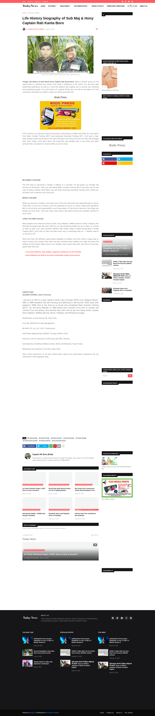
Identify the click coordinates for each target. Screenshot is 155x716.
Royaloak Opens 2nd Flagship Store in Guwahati (59, 501)
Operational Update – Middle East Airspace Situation (33, 501)
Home (24, 1)
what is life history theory (59, 427)
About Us (30, 1)
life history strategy (81, 424)
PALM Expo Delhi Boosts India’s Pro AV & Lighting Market (60, 476)
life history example (68, 424)
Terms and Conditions (116, 6)
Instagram (45, 1)
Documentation (80, 6)
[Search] (115, 375)
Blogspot (32, 712)
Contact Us (38, 1)
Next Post (94, 521)
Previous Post (28, 521)
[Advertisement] (60, 148)
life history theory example (30, 427)
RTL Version (129, 713)
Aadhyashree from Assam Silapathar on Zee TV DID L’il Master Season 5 (43, 640)
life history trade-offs (44, 427)
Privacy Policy (98, 6)
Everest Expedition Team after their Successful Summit (44, 652)
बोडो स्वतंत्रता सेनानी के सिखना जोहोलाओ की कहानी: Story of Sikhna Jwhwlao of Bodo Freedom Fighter (122, 277)
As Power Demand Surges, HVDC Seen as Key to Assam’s (33, 476)
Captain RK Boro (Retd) (42, 441)
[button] (131, 6)
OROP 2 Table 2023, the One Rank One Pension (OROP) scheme (122, 263)
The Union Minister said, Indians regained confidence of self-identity (53, 238)
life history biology (33, 13)
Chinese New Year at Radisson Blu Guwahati (85, 501)
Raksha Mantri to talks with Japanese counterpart (43, 663)
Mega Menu (64, 6)
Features (52, 6)
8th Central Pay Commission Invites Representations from (85, 476)
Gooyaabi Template (52, 712)
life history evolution (56, 424)
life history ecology (44, 424)
